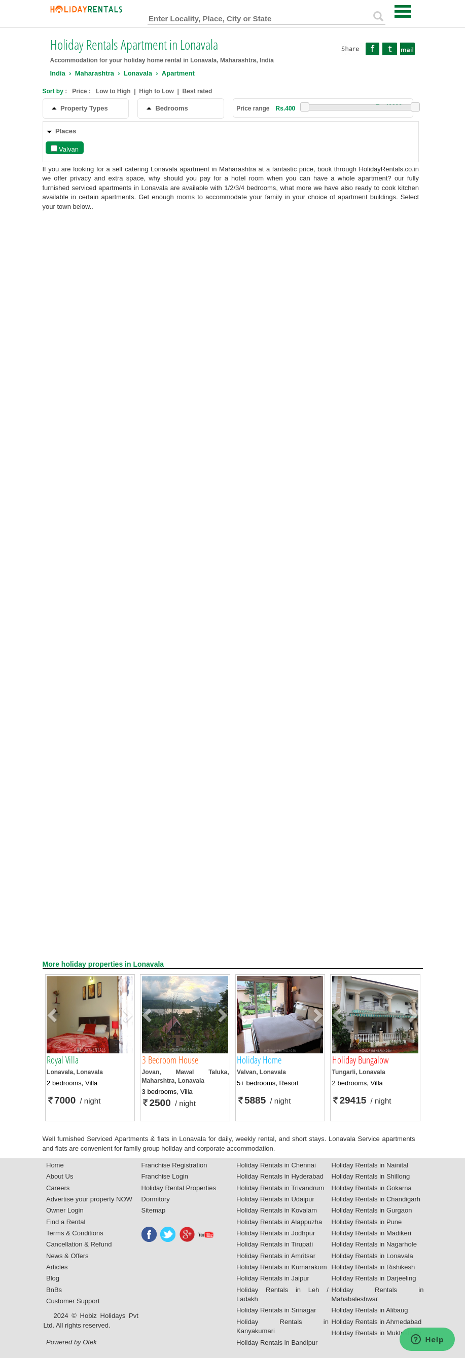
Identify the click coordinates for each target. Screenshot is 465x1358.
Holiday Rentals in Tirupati (274, 1244)
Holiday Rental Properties (178, 1188)
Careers (57, 1188)
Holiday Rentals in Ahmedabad (377, 1322)
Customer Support (73, 1301)
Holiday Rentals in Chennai (276, 1165)
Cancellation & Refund (79, 1244)
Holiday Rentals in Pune (367, 1222)
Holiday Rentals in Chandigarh (376, 1199)
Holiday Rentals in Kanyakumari (282, 1326)
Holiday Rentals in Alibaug (370, 1310)
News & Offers (67, 1256)
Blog (52, 1278)
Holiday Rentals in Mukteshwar (377, 1333)
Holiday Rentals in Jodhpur (275, 1233)
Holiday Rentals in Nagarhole (374, 1244)
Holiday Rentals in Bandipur (276, 1342)
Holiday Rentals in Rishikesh (373, 1267)
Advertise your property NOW (89, 1199)
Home (55, 1165)
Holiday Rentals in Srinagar (276, 1310)
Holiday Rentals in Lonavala (372, 1256)
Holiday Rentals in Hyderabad (280, 1176)
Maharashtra (94, 73)
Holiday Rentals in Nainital (370, 1165)
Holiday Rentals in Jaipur (272, 1278)
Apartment (178, 73)
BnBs (54, 1290)
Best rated (197, 91)
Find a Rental (65, 1222)
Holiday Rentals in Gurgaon (372, 1210)
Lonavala (138, 73)
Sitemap (153, 1210)
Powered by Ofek (71, 1342)
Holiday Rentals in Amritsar (275, 1256)
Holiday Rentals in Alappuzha (279, 1222)
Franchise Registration (174, 1165)
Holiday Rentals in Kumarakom (281, 1267)
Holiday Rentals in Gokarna (372, 1188)
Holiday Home (259, 1060)
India (57, 73)
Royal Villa (63, 1060)
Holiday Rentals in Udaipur (275, 1199)
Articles (57, 1267)
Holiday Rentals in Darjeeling (374, 1278)
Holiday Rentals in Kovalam (276, 1210)
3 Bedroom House (170, 1060)
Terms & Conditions (74, 1233)
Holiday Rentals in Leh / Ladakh (282, 1294)
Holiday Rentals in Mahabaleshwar (378, 1294)
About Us (59, 1176)
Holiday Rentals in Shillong (371, 1176)
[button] (53, 1014)
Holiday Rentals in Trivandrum (280, 1188)
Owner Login (65, 1210)
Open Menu (403, 11)
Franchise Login (165, 1176)
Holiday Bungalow (360, 1060)
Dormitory (155, 1199)
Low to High (113, 91)
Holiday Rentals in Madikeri (372, 1233)
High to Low (156, 91)
